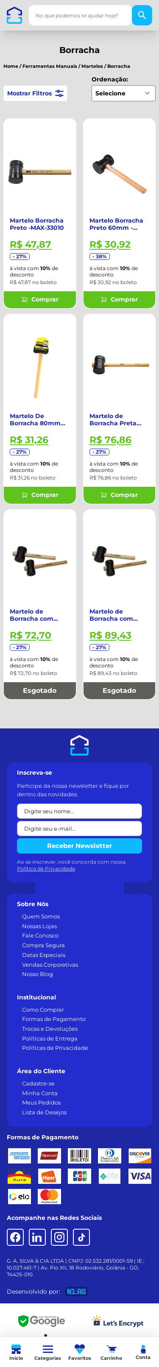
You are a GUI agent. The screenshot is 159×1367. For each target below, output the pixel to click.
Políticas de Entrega (50, 1038)
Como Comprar (43, 1009)
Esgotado (39, 690)
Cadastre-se (38, 1083)
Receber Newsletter (79, 846)
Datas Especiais (43, 954)
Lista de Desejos (44, 1112)
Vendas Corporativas (50, 964)
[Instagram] (59, 1237)
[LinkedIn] (37, 1237)
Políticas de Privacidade (55, 1047)
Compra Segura (43, 945)
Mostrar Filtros (35, 93)
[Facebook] (15, 1237)
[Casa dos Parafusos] (14, 15)
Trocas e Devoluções (50, 1028)
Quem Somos (41, 916)
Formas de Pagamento (54, 1018)
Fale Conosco (40, 935)
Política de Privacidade (46, 868)
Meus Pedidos (41, 1102)
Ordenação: (110, 79)
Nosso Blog (37, 974)
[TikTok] (81, 1237)
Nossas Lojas (39, 926)
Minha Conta (40, 1093)
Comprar (40, 299)
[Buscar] (142, 15)
